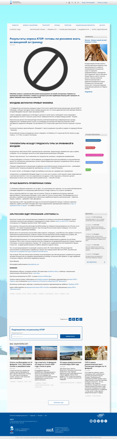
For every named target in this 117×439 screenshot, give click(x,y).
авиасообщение (49, 293)
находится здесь (53, 271)
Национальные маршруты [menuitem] (85, 25)
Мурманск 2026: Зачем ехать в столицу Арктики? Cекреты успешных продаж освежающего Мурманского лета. (96, 238)
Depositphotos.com (33, 264)
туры (68, 293)
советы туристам (97, 396)
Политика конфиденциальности (19, 415)
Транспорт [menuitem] (46, 25)
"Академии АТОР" (73, 284)
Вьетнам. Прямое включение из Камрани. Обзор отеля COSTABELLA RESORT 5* (95, 228)
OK (75, 2)
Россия (24, 293)
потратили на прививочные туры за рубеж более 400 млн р (29, 251)
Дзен (66, 2)
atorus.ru (92, 437)
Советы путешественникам (94, 155)
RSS (46, 415)
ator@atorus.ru (23, 430)
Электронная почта (17, 333)
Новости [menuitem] (15, 25)
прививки (62, 293)
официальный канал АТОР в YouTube (38, 287)
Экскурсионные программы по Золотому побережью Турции (94, 256)
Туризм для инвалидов (67, 29)
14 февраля (41, 293)
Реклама (40, 415)
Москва (29, 293)
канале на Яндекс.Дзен (44, 276)
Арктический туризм (37, 29)
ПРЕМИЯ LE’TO (52, 29)
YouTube (69, 3)
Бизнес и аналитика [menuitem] (30, 25)
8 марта (44, 383)
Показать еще (58, 403)
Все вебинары (92, 262)
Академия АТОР (84, 29)
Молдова (12, 293)
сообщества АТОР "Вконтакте (56, 281)
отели (25, 381)
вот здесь (37, 273)
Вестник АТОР (90, 147)
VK (72, 2)
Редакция (32, 415)
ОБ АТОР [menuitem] (102, 25)
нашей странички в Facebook (37, 281)
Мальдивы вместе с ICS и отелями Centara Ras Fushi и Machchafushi (95, 219)
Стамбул (35, 293)
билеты (56, 293)
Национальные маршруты (94, 162)
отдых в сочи (38, 387)
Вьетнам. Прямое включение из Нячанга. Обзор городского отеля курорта (95, 248)
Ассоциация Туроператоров (17, 2)
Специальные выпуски (93, 140)
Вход (83, 2)
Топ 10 (88, 169)
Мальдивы (12, 381)
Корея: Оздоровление (99, 29)
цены (30, 381)
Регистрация (90, 2)
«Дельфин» (47, 168)
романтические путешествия (42, 385)
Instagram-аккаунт (43, 279)
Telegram (78, 2)
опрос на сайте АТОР (61, 221)
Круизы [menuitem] (57, 25)
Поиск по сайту (102, 2)
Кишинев (18, 293)
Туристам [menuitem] (67, 25)
